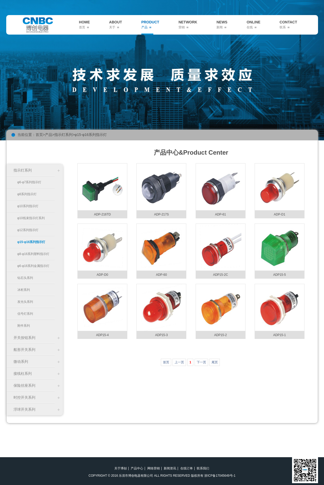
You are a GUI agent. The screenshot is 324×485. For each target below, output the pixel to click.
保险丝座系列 (24, 385)
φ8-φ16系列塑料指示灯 (33, 254)
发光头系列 (25, 302)
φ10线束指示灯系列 (31, 218)
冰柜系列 (23, 290)
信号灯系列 (25, 314)
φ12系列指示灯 (27, 230)
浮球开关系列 (24, 409)
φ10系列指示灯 (27, 206)
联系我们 (203, 468)
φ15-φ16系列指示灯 (91, 135)
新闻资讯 (170, 468)
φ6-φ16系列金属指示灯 (33, 266)
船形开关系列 (24, 350)
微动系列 (21, 361)
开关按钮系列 (24, 338)
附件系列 (23, 325)
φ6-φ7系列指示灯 (29, 182)
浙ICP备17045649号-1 (219, 475)
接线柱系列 (23, 373)
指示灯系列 (63, 135)
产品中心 (137, 468)
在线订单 (186, 468)
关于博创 (120, 468)
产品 (48, 135)
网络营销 (153, 468)
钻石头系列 (25, 278)
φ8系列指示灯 (27, 194)
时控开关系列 (24, 397)
